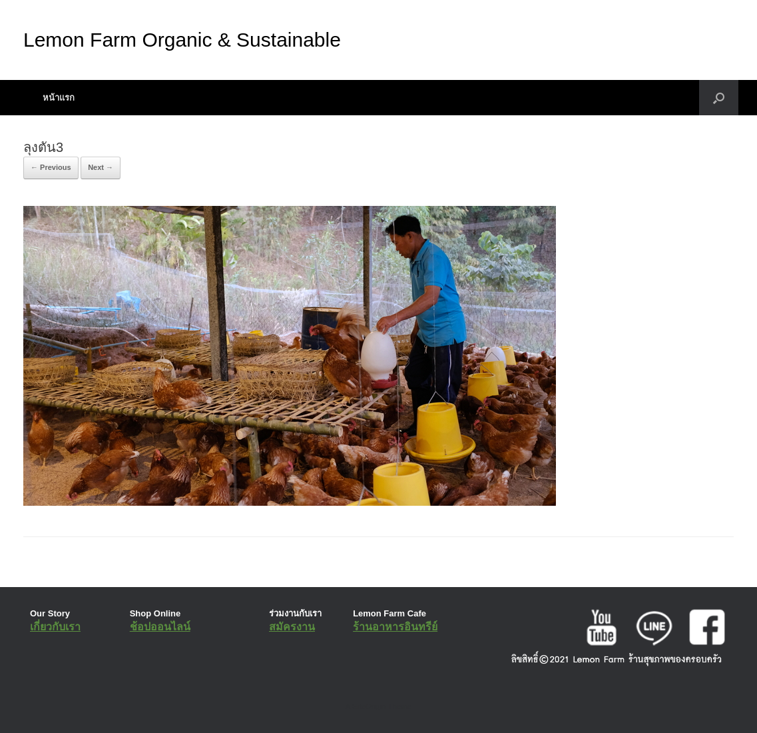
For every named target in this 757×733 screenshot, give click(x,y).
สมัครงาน (292, 626)
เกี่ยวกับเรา (55, 626)
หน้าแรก (59, 98)
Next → (100, 167)
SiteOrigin (369, 706)
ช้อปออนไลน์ (160, 626)
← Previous (51, 167)
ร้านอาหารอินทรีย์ (395, 626)
